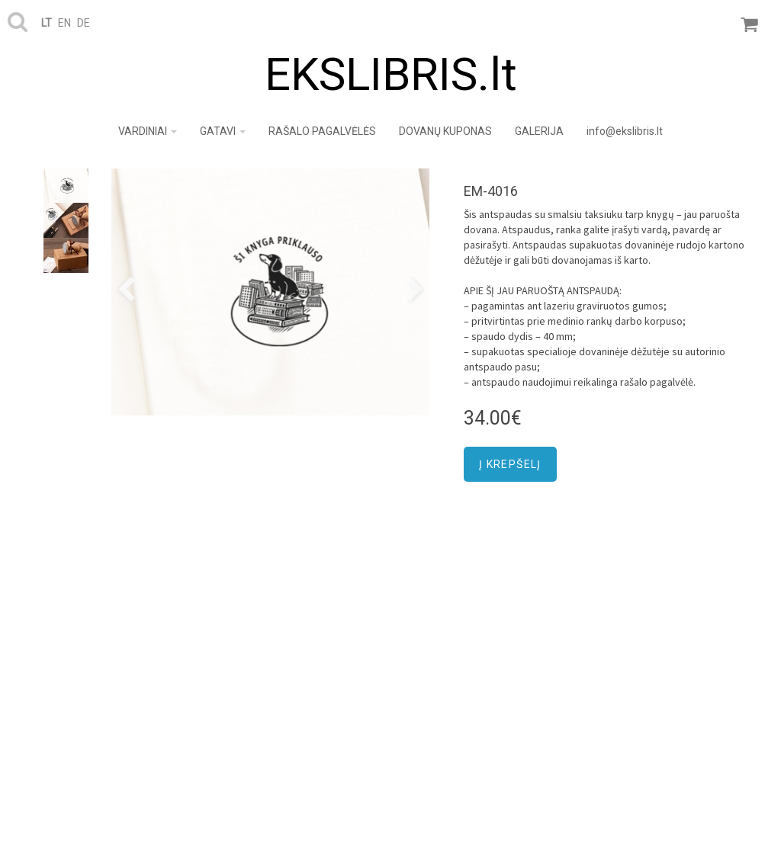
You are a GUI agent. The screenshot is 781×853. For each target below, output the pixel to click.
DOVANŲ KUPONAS (445, 131)
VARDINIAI (147, 131)
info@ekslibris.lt (625, 131)
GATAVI (223, 131)
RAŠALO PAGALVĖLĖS (322, 131)
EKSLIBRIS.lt (391, 74)
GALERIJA (539, 131)
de (83, 23)
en (64, 23)
